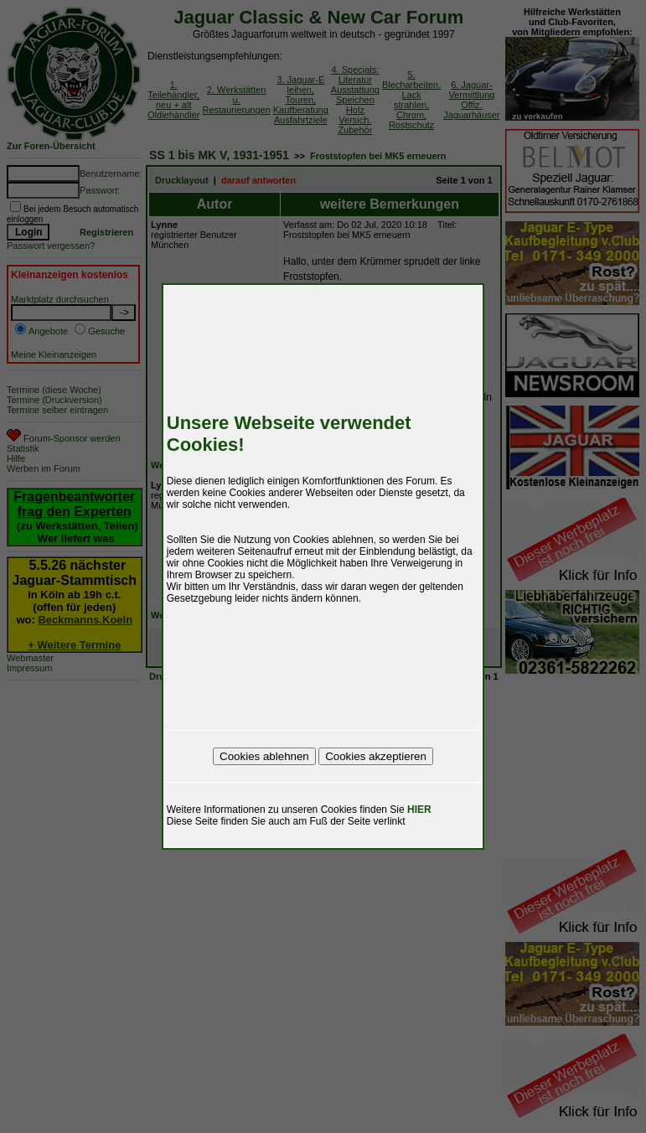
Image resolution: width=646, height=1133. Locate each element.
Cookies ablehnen (264, 756)
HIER (419, 809)
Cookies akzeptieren (375, 756)
